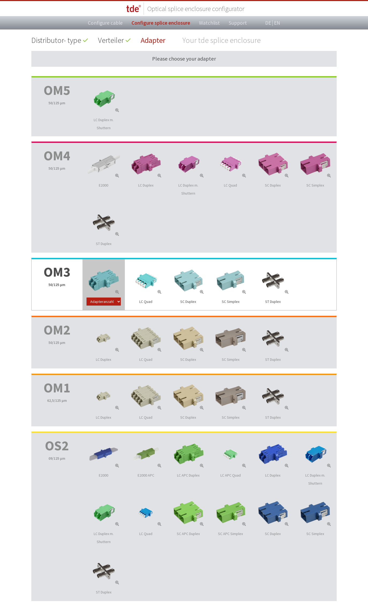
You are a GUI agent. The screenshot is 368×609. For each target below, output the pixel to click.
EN (277, 23)
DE (268, 23)
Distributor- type (56, 40)
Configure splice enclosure (161, 23)
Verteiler (111, 40)
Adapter (153, 40)
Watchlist (209, 23)
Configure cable (105, 23)
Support (238, 23)
